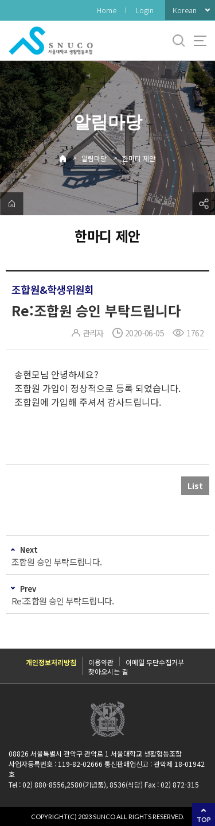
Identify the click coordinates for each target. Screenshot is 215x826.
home (11, 203)
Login (145, 10)
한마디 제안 (138, 158)
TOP (204, 819)
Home (106, 10)
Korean (185, 10)
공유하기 (203, 203)
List (195, 485)
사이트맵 (200, 41)
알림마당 (94, 158)
